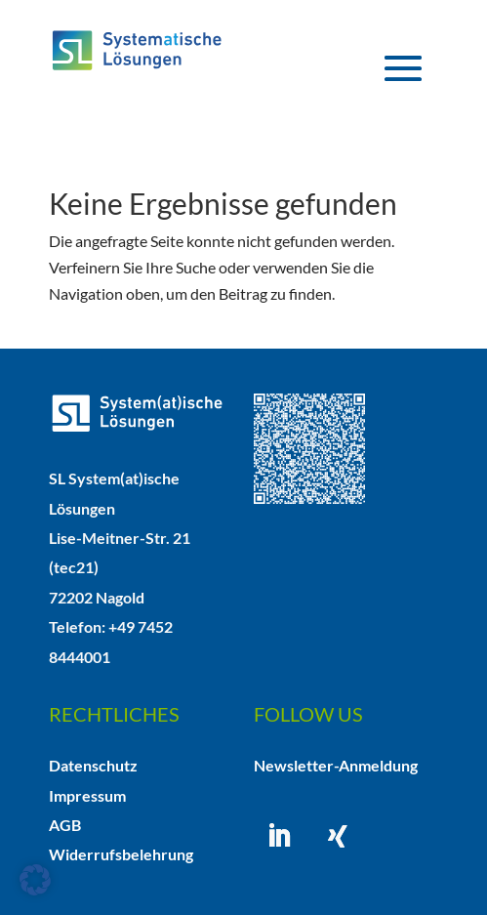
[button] (35, 880)
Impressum (87, 795)
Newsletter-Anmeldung (336, 765)
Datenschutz (93, 765)
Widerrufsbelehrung (121, 854)
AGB (65, 824)
